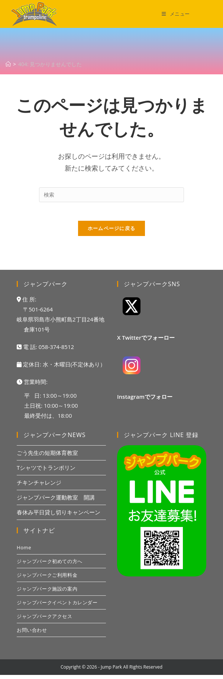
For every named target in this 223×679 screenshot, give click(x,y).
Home (24, 551)
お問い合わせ (32, 634)
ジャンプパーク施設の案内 (47, 592)
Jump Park (111, 671)
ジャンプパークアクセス (44, 620)
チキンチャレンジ (39, 486)
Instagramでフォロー (144, 400)
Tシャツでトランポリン (46, 471)
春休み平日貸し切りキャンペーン (58, 516)
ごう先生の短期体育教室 (47, 456)
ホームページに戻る (112, 232)
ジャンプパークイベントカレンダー (57, 606)
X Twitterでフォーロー (146, 341)
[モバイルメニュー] (176, 14)
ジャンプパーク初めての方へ (50, 565)
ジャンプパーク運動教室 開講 (56, 501)
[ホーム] (8, 64)
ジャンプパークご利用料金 (47, 579)
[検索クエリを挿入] (111, 194)
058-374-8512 (56, 351)
